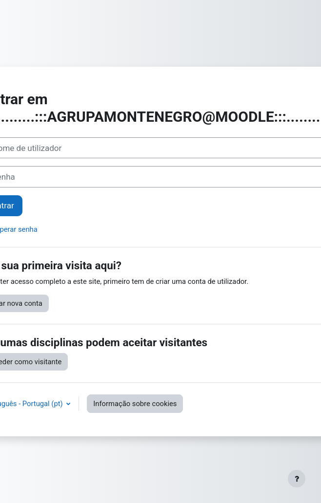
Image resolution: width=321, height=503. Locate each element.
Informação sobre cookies (135, 403)
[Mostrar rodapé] (296, 478)
